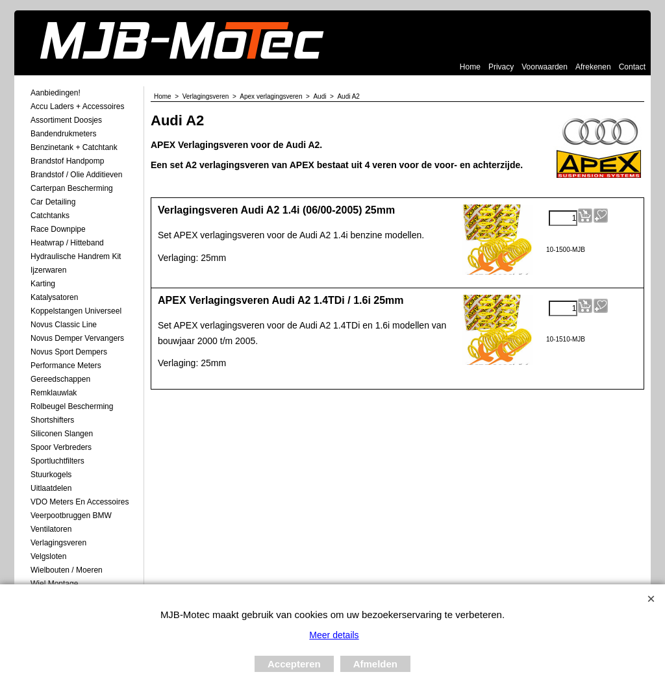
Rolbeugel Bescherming (72, 406)
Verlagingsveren (58, 542)
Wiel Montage (54, 583)
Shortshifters (52, 420)
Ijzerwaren (48, 270)
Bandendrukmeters (63, 133)
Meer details (333, 635)
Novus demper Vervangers (77, 338)
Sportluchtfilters (57, 461)
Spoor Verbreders (61, 447)
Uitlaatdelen (51, 488)
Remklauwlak (54, 392)
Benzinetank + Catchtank (74, 147)
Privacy (501, 66)
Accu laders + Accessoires (77, 106)
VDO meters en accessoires (80, 501)
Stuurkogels (51, 474)
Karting (43, 283)
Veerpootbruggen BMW (71, 515)
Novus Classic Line (64, 324)
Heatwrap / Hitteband (67, 242)
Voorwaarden (544, 66)
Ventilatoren (51, 529)
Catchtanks (50, 215)
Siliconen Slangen (62, 433)
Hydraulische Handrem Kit (76, 256)
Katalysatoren (54, 297)
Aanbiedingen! (56, 92)
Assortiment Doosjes (66, 120)
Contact (632, 66)
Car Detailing (53, 201)
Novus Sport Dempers (69, 351)
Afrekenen (593, 66)
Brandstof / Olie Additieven (76, 174)
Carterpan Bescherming (72, 188)
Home (470, 66)
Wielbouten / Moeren (67, 570)
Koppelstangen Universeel (76, 311)
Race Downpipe (58, 229)
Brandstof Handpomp (67, 161)
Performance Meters (66, 365)
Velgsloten (48, 556)
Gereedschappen (60, 379)
